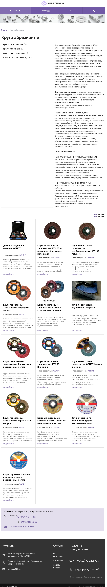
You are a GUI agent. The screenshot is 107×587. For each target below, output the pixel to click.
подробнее (8, 274)
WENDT (22, 255)
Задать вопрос (56, 566)
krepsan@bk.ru (14, 569)
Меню (46, 10)
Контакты (58, 561)
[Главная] (52, 5)
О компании (58, 555)
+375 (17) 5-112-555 (27, 517)
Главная (4, 30)
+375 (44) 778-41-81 (27, 522)
